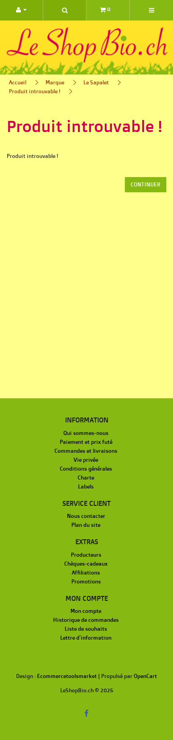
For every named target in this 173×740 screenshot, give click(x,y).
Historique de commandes (86, 619)
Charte (86, 477)
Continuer (146, 184)
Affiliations (86, 572)
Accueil (17, 82)
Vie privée (86, 459)
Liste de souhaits (86, 628)
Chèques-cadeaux (85, 563)
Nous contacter (86, 516)
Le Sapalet (96, 82)
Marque (54, 82)
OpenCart (145, 676)
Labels (86, 486)
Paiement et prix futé (86, 441)
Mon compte (85, 611)
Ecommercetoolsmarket (67, 676)
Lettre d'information (85, 637)
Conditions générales (86, 468)
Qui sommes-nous (85, 433)
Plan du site (85, 524)
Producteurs (86, 554)
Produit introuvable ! (34, 91)
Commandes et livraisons (85, 450)
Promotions (86, 581)
